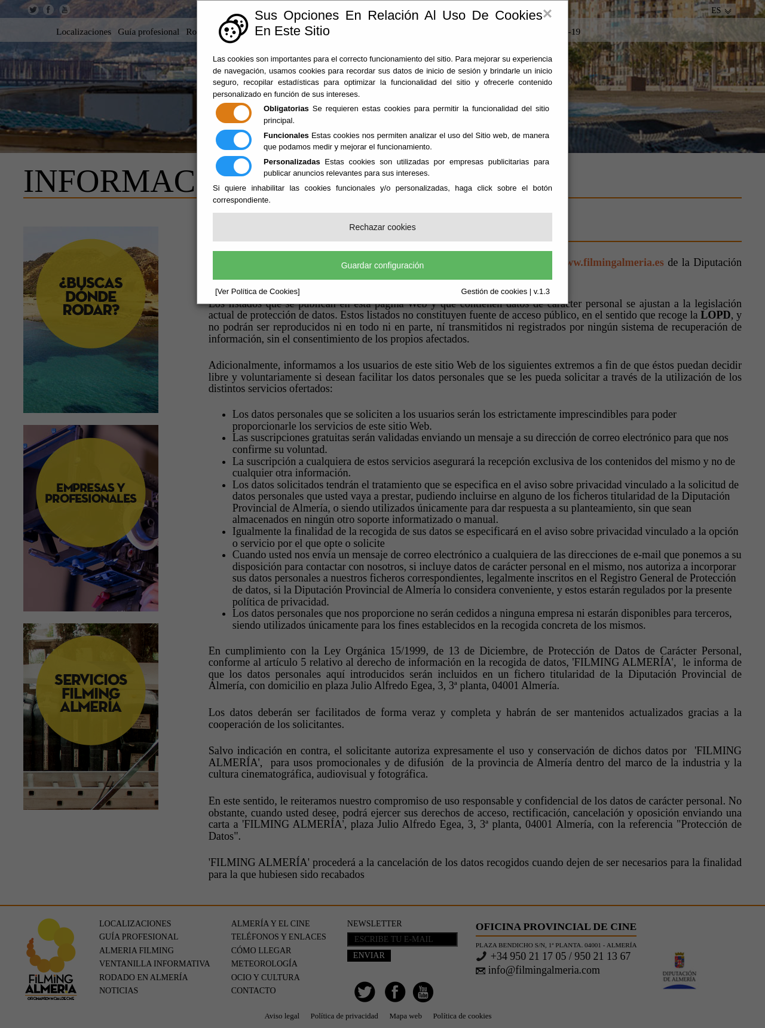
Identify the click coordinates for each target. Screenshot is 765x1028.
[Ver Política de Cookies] (257, 291)
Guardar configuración (382, 265)
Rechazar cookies (382, 227)
